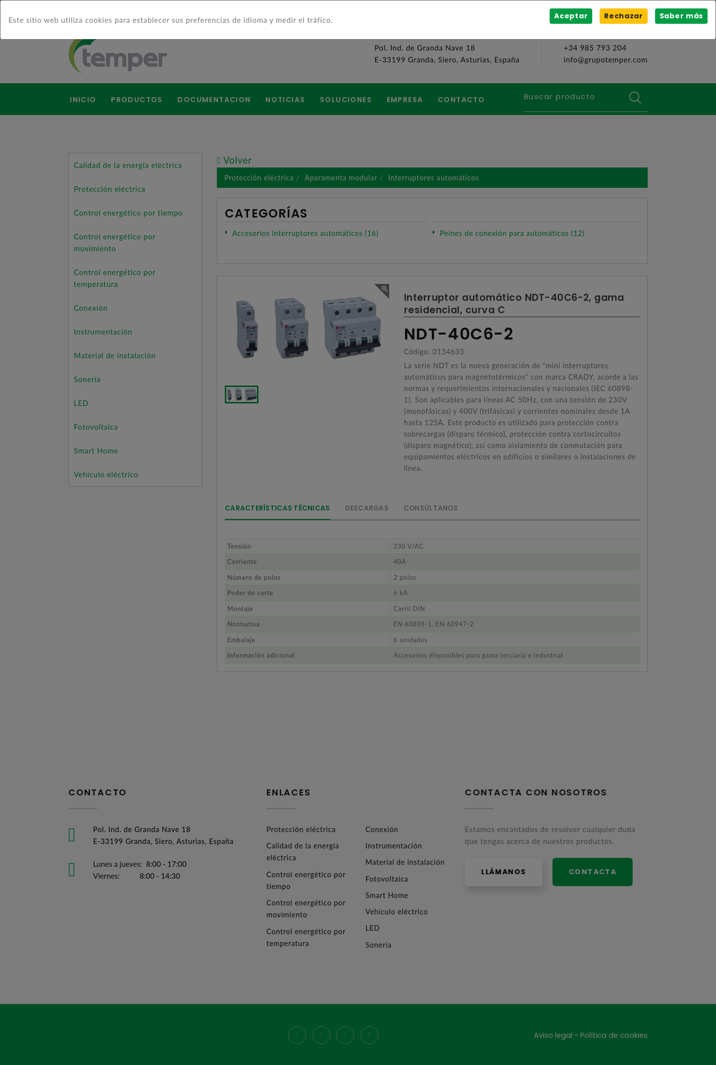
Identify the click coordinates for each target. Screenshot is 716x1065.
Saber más (681, 16)
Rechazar (623, 16)
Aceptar (570, 16)
